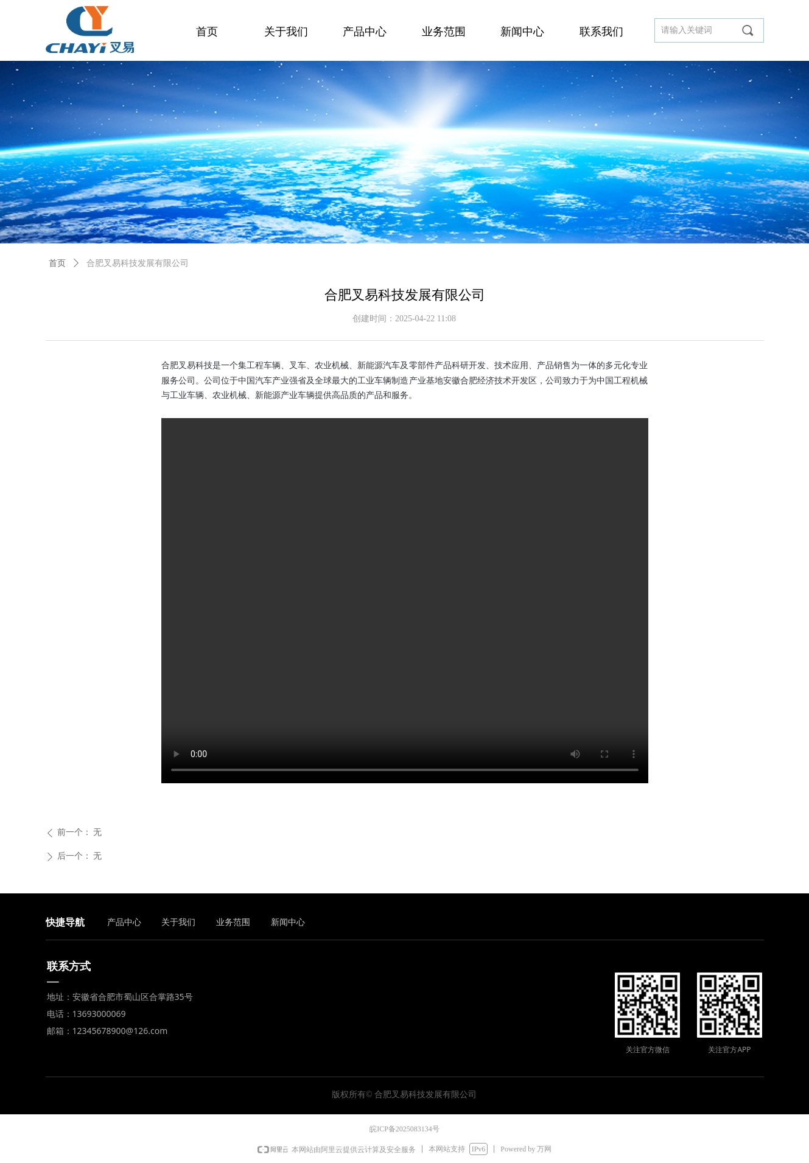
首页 (57, 263)
